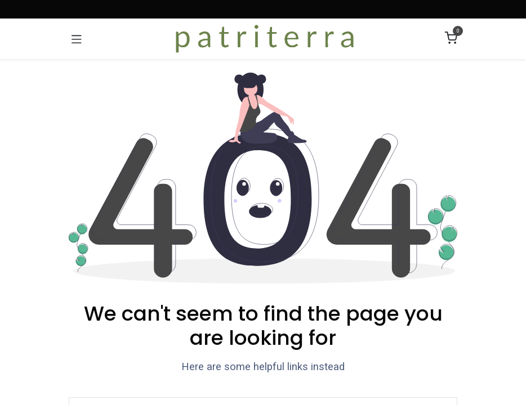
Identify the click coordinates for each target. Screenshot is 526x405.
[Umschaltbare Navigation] (76, 39)
